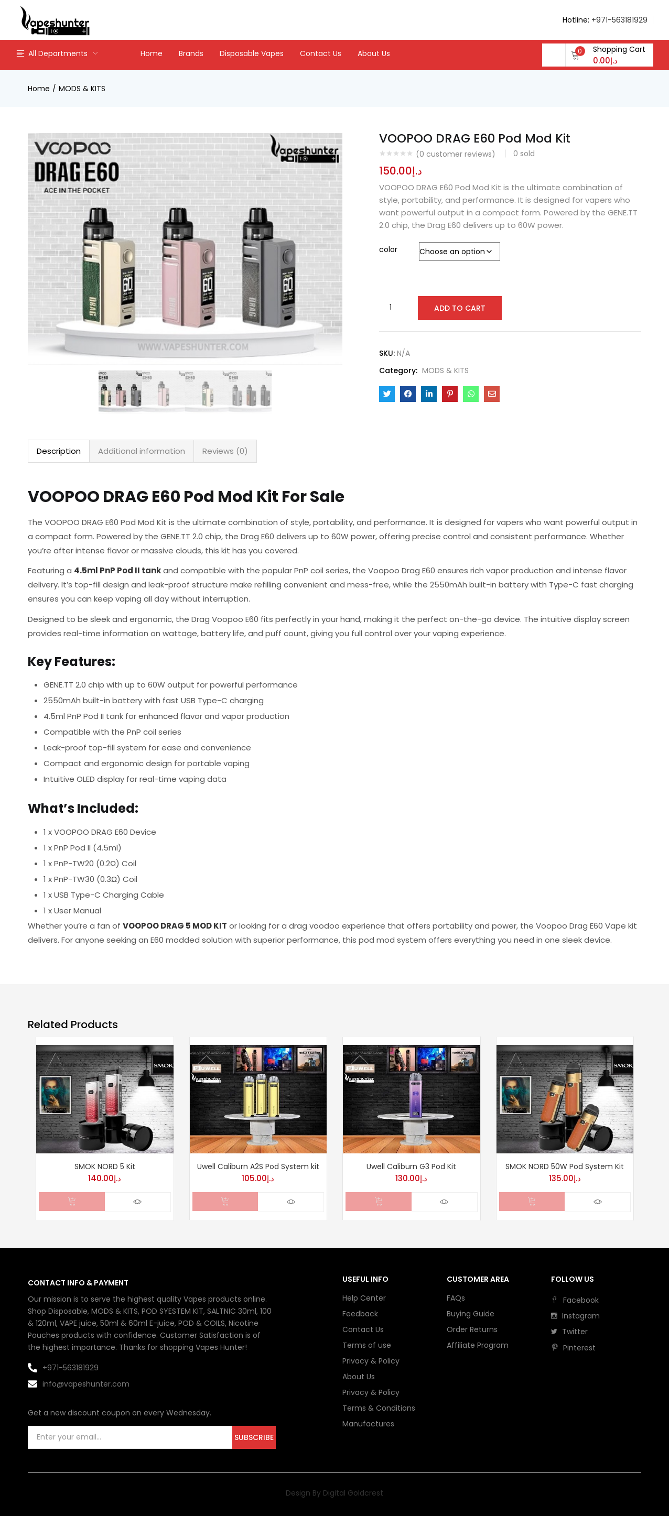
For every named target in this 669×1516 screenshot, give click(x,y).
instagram (575, 1316)
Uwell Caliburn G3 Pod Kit (411, 1166)
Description (59, 450)
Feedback (360, 1313)
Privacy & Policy (371, 1361)
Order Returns (472, 1329)
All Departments (52, 53)
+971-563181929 (619, 20)
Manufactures (368, 1424)
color (388, 249)
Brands (191, 53)
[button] (608, 55)
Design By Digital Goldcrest (334, 1493)
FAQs (456, 1298)
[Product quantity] (390, 307)
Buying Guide (470, 1313)
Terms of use (366, 1345)
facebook (575, 1300)
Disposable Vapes (252, 53)
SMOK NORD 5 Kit (104, 1166)
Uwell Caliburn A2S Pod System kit (258, 1166)
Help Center (364, 1298)
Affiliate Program (478, 1345)
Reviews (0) (225, 450)
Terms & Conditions (378, 1408)
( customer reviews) (455, 154)
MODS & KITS (82, 88)
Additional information (141, 450)
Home (152, 53)
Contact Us (320, 53)
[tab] (59, 451)
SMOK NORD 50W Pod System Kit (564, 1166)
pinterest (573, 1348)
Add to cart (459, 307)
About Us (374, 53)
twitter (569, 1331)
